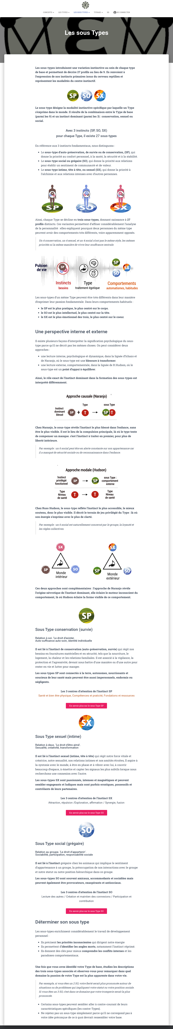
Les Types (63, 12)
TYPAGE (98, 12)
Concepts (48, 12)
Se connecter (121, 12)
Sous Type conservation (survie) (68, 629)
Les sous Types (82, 12)
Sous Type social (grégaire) (64, 843)
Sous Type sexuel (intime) (62, 736)
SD (108, 12)
